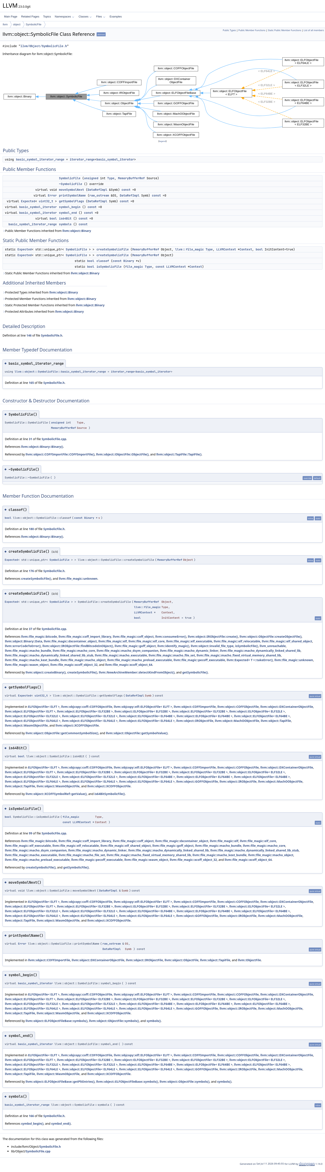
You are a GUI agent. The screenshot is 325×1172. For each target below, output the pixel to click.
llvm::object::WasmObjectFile (26, 725)
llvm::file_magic (189, 249)
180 (31, 529)
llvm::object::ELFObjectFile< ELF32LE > (257, 711)
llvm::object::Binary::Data (23, 641)
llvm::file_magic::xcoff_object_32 (73, 665)
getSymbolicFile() (195, 672)
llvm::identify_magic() (173, 646)
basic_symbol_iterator (115, 159)
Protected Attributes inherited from (43, 311)
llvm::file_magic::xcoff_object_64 (128, 665)
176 (31, 571)
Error (52, 195)
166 (31, 1116)
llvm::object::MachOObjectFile (237, 721)
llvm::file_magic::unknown (78, 579)
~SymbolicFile (70, 184)
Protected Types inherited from (40, 292)
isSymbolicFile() (246, 646)
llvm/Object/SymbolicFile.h (43, 46)
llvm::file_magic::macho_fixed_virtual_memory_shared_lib (239, 655)
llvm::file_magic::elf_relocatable (237, 641)
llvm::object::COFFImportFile (195, 707)
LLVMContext (226, 249)
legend (162, 141)
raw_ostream (99, 195)
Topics (47, 16)
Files (100, 16)
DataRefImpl (97, 190)
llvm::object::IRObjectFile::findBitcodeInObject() (77, 646)
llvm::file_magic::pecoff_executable (199, 660)
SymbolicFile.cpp (54, 439)
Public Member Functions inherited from (47, 231)
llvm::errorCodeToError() (23, 646)
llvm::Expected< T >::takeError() (250, 660)
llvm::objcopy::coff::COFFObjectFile (86, 707)
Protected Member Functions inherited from (49, 299)
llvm (5, 24)
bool (53, 218)
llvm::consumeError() (170, 636)
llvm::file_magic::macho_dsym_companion (127, 651)
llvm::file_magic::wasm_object (27, 665)
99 (30, 833)
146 (28, 335)
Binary (128, 261)
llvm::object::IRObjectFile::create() (213, 636)
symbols (65, 224)
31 (30, 439)
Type (111, 178)
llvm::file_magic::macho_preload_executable (139, 660)
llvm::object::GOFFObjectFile (197, 781)
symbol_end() (61, 1123)
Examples (116, 16)
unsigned (91, 178)
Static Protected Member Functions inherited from (54, 305)
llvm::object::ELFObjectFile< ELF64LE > (32, 721)
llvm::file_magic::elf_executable (189, 641)
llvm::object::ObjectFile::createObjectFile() (271, 636)
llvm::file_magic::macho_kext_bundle (32, 660)
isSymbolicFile (109, 267)
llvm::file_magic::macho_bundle (28, 651)
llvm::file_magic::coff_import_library (85, 636)
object (16, 24)
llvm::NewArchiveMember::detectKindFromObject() (137, 672)
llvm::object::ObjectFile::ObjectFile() (122, 454)
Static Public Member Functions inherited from (51, 273)
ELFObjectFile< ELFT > (44, 707)
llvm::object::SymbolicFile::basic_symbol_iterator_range (60, 371)
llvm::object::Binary (76, 231)
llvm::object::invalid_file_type (212, 646)
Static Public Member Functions (284, 30)
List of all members (314, 30)
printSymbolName (72, 195)
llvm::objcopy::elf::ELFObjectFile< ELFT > (143, 707)
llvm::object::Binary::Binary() (42, 447)
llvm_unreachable (273, 646)
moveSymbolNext (71, 190)
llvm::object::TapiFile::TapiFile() (178, 454)
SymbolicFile (34, 24)
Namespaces (64, 16)
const (126, 190)
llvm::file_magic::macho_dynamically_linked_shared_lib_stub (49, 655)
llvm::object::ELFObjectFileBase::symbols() (56, 1021)
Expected (28, 201)
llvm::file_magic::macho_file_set (172, 655)
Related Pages (30, 16)
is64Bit (65, 218)
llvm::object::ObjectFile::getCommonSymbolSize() (62, 733)
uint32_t (46, 201)
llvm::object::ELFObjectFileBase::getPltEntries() (60, 1082)
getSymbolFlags (71, 201)
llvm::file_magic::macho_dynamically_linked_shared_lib (260, 651)
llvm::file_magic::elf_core (147, 641)
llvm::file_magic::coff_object (133, 636)
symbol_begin (69, 207)
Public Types (229, 30)
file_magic (134, 267)
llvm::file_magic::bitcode (39, 636)
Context (246, 249)
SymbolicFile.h (51, 335)
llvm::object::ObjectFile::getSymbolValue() (137, 733)
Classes (85, 16)
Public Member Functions (251, 30)
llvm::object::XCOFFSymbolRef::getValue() (56, 794)
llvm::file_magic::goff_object (135, 646)
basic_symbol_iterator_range (40, 159)
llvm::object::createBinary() (46, 672)
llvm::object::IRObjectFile (194, 721)
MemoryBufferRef (131, 178)
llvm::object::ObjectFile (181, 960)
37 (30, 629)
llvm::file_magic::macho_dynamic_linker (189, 651)
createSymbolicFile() (36, 579)
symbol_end (68, 213)
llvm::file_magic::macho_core (74, 651)
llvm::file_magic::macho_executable (121, 655)
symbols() (154, 1021)
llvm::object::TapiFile (276, 721)
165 (31, 383)
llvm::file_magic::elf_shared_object (287, 641)
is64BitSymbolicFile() (109, 794)
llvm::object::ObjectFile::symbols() (114, 1021)
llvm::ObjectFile (249, 960)
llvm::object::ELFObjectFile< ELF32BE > (85, 711)
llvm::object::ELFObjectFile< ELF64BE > (147, 716)
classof (102, 261)
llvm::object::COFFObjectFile (238, 707)
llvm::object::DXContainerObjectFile (286, 707)
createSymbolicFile (112, 249)
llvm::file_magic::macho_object (83, 660)
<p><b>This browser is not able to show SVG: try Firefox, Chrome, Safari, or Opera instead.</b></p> (164, 97)
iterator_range (82, 159)
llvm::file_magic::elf (112, 641)
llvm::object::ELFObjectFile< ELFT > (30, 711)
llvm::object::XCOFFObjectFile (77, 725)
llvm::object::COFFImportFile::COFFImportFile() (60, 454)
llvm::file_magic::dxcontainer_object (70, 641)
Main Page (10, 16)
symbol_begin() (32, 1123)
